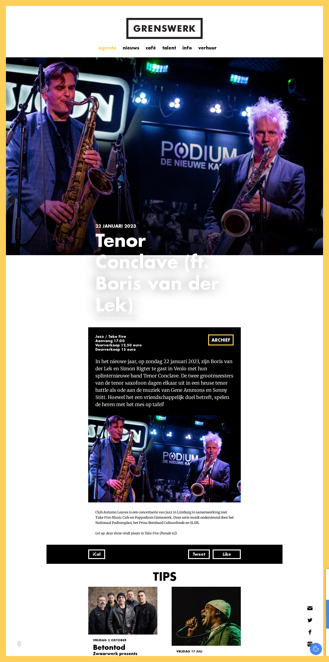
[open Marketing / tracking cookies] (321, 622)
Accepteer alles (288, 639)
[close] (321, 577)
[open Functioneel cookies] (321, 607)
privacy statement (305, 591)
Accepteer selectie (288, 653)
